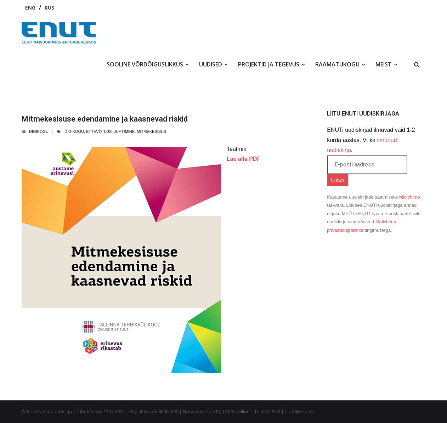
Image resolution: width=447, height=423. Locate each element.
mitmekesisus (151, 131)
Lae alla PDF (243, 159)
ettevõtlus (99, 131)
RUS (49, 7)
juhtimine (124, 131)
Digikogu (39, 131)
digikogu (74, 131)
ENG (30, 7)
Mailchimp (409, 197)
